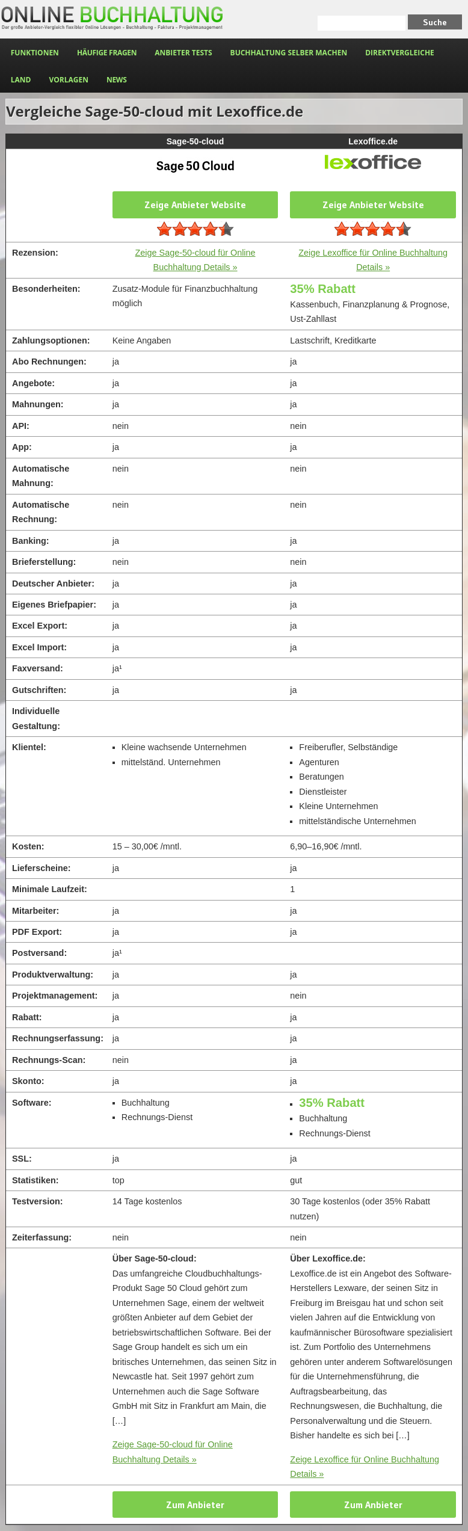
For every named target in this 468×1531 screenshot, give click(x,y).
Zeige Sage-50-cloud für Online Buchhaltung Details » (172, 1452)
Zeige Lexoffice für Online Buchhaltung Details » (364, 1467)
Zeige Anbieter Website (195, 205)
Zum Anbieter (195, 1505)
